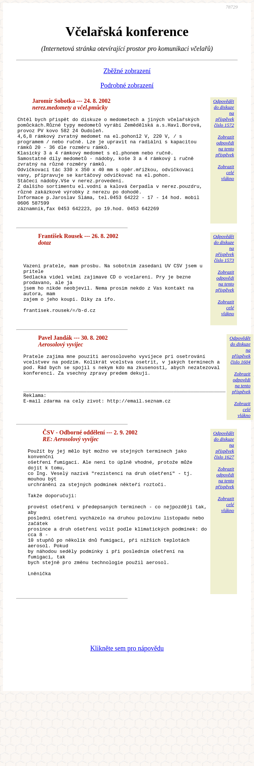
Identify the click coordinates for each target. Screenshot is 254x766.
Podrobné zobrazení (126, 85)
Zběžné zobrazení (126, 71)
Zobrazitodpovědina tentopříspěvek (224, 145)
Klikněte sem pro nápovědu (127, 709)
